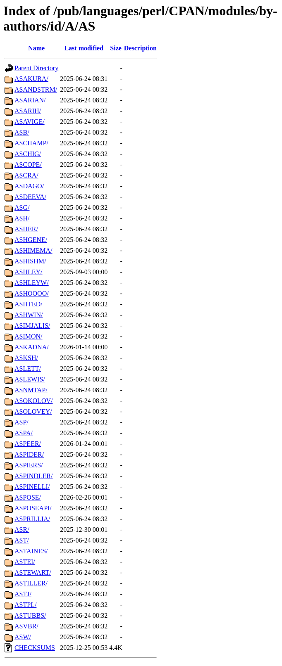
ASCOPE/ (28, 164)
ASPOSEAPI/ (33, 508)
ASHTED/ (28, 304)
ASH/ (21, 218)
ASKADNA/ (31, 347)
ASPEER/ (27, 443)
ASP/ (21, 422)
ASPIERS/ (28, 465)
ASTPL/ (25, 604)
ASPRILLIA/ (32, 518)
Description (140, 48)
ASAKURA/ (31, 78)
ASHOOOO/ (31, 293)
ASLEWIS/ (29, 379)
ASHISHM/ (30, 261)
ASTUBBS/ (30, 615)
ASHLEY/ (28, 271)
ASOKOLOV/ (33, 400)
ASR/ (21, 529)
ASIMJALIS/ (32, 325)
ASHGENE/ (30, 239)
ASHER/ (26, 228)
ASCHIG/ (27, 153)
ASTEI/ (24, 561)
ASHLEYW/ (31, 282)
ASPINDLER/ (33, 475)
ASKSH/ (26, 357)
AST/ (21, 540)
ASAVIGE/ (29, 121)
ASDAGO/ (29, 186)
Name (36, 48)
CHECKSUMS (34, 647)
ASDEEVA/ (30, 196)
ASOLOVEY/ (33, 411)
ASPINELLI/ (32, 486)
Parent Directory (36, 67)
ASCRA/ (26, 175)
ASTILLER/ (31, 583)
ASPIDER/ (29, 454)
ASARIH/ (27, 110)
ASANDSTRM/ (35, 89)
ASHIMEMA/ (33, 250)
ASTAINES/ (31, 551)
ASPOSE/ (27, 497)
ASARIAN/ (30, 100)
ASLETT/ (27, 368)
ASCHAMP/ (31, 143)
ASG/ (21, 207)
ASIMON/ (28, 336)
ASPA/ (23, 432)
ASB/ (21, 132)
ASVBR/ (26, 626)
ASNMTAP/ (31, 389)
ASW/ (22, 636)
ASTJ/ (22, 593)
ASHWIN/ (28, 314)
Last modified (83, 48)
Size (116, 48)
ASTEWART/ (32, 572)
